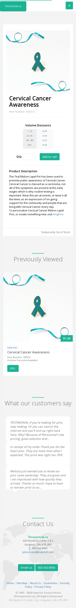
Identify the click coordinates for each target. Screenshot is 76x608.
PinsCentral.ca (13, 6)
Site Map (21, 583)
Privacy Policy (43, 587)
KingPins (58, 214)
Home (10, 583)
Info (13, 368)
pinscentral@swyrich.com (38, 552)
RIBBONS (12, 347)
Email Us (26, 567)
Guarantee (50, 583)
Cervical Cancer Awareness (28, 352)
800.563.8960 (46, 567)
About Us (35, 583)
